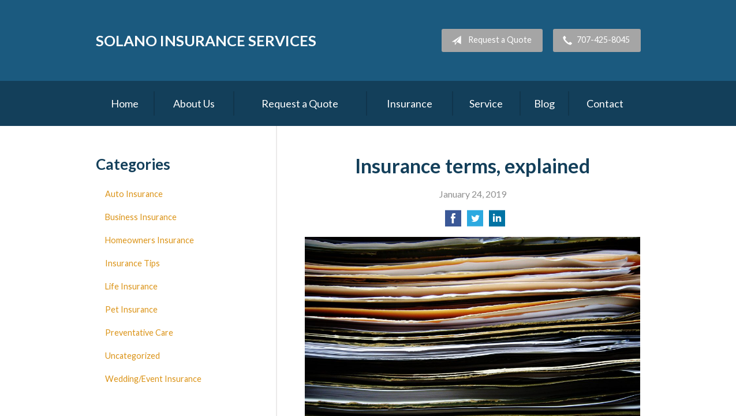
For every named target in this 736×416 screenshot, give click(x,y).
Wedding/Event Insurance (153, 379)
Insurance (409, 103)
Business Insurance (141, 217)
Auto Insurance (134, 194)
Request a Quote (489, 40)
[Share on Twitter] (475, 221)
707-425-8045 (594, 40)
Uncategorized (132, 356)
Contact (604, 103)
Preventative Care (139, 332)
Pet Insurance (131, 309)
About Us (194, 103)
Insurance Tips (132, 263)
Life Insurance (131, 286)
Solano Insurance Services (206, 40)
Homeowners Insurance (149, 240)
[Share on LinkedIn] (497, 221)
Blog (544, 103)
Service (486, 103)
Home (125, 103)
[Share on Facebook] (453, 221)
